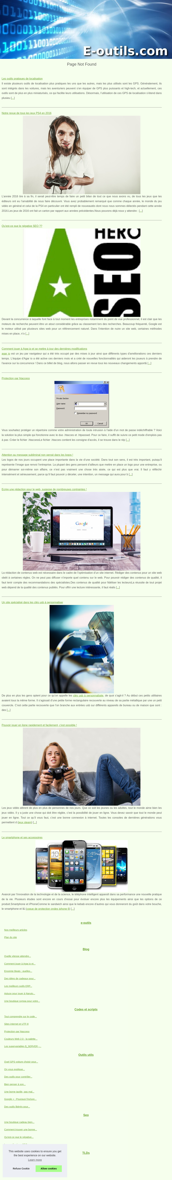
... (13, 98)
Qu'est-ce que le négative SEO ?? (22, 226)
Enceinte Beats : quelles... (18, 971)
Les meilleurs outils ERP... (18, 986)
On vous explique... (14, 1069)
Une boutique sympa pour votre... (22, 1001)
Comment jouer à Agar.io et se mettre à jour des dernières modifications (44, 348)
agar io (6, 353)
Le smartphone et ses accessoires (22, 837)
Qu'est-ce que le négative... (19, 1137)
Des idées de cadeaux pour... (19, 978)
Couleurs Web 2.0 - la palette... (20, 1039)
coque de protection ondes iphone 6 (48, 908)
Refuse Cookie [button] (21, 1168)
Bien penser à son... (15, 1084)
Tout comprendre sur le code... (20, 1016)
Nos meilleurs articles (15, 930)
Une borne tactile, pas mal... (19, 1091)
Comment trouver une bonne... (20, 1129)
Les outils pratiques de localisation (22, 78)
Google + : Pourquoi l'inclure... (20, 1099)
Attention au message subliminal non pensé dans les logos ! (37, 454)
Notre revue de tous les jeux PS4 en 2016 (26, 113)
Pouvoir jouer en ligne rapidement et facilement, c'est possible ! (39, 725)
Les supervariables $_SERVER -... (22, 1046)
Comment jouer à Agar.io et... (19, 963)
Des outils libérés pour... (17, 1106)
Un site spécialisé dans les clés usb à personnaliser (32, 602)
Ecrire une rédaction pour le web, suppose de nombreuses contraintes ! (44, 489)
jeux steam (24, 822)
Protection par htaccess (16, 378)
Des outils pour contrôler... (18, 1076)
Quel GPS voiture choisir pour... (21, 1061)
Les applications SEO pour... (19, 1144)
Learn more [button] (35, 1159)
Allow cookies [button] (49, 1168)
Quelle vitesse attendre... (17, 956)
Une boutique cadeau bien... (19, 1122)
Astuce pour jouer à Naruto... (19, 993)
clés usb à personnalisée (88, 695)
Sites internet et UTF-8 (16, 1024)
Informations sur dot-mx (17, 1160)
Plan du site (10, 937)
